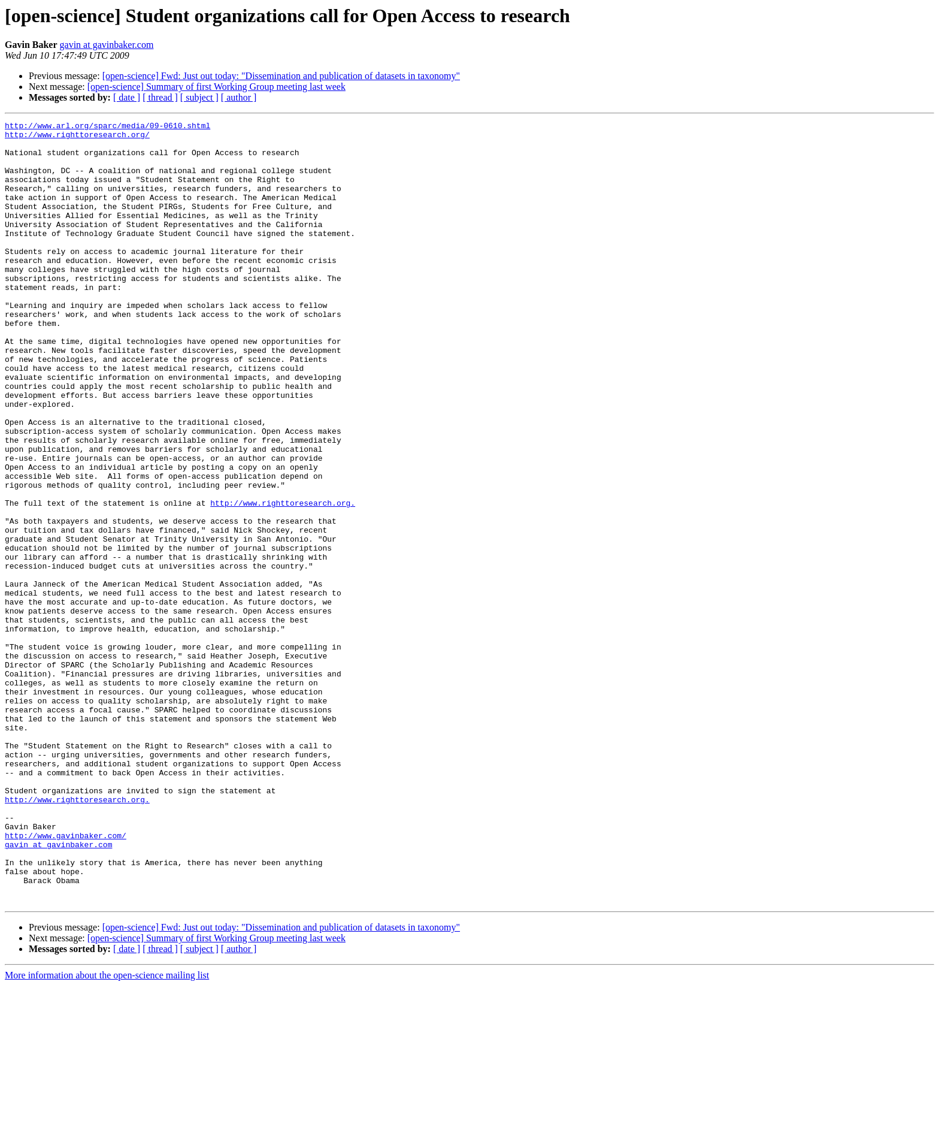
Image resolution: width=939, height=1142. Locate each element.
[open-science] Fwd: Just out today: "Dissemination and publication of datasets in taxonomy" (281, 76)
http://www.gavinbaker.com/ (65, 979)
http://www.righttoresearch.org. (282, 580)
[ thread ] (160, 97)
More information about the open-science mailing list (107, 1131)
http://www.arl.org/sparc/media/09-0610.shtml (107, 127)
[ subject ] (199, 97)
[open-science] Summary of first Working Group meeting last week (216, 86)
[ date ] (126, 97)
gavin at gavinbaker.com (107, 45)
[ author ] (239, 97)
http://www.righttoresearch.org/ (77, 137)
